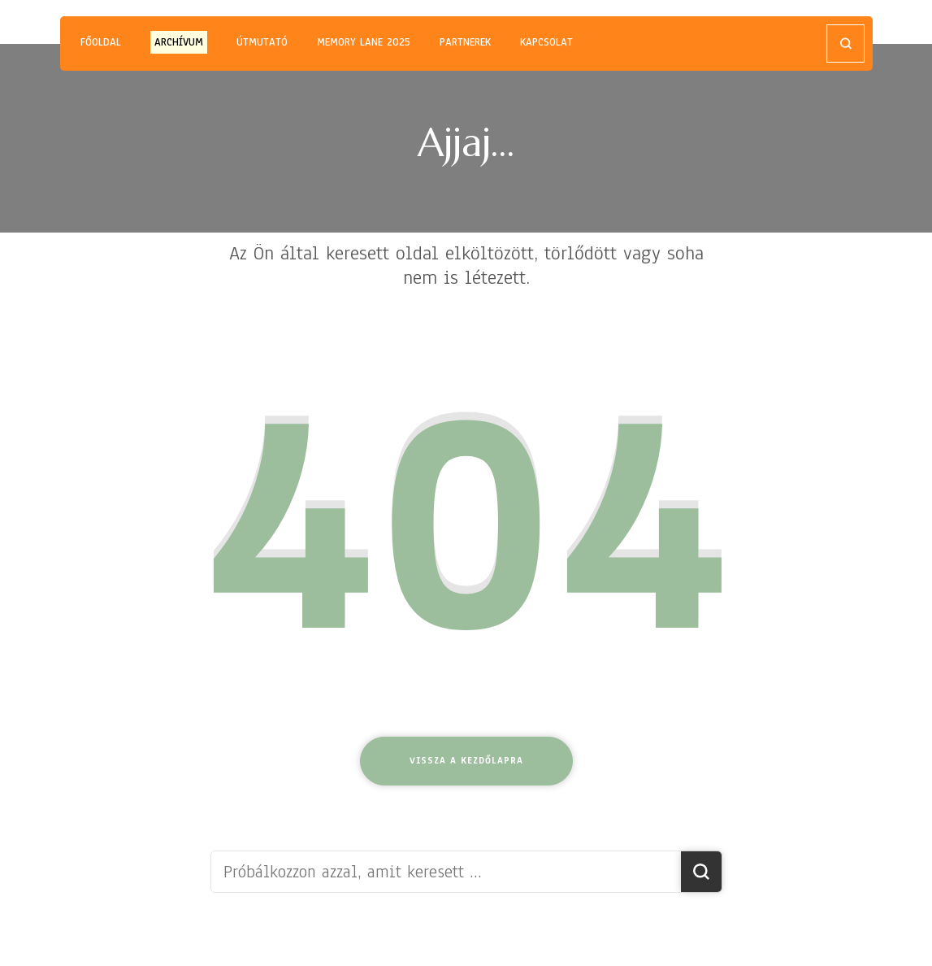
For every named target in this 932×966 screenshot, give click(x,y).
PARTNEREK (465, 42)
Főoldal (100, 42)
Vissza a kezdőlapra (466, 760)
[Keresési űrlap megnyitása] (845, 43)
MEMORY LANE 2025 (363, 42)
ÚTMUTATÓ (262, 42)
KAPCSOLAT (546, 42)
